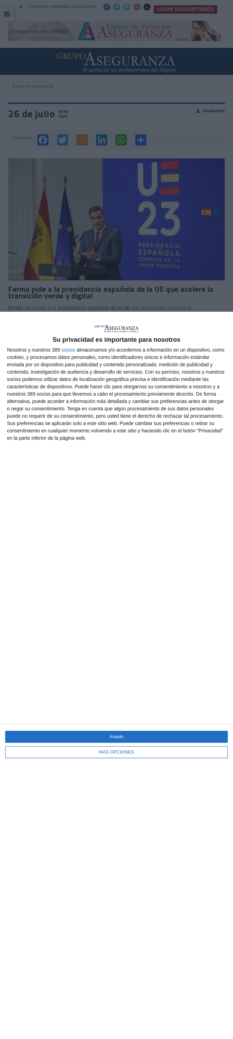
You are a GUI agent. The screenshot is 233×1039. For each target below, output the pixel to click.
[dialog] (116, 675)
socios (68, 349)
